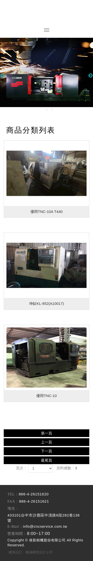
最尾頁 (46, 460)
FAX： (13, 501)
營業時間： (17, 534)
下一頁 (46, 451)
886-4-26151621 (34, 501)
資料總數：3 (67, 468)
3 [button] (51, 109)
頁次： (21, 468)
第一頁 (46, 433)
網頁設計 (15, 552)
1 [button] (41, 109)
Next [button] (90, 75)
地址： (13, 508)
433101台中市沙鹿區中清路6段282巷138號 (43, 517)
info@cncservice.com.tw (45, 526)
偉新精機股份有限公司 (46, 14)
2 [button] (46, 109)
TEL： (13, 494)
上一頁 (46, 442)
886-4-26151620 (34, 494)
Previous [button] (2, 75)
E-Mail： (15, 526)
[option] (46, 72)
